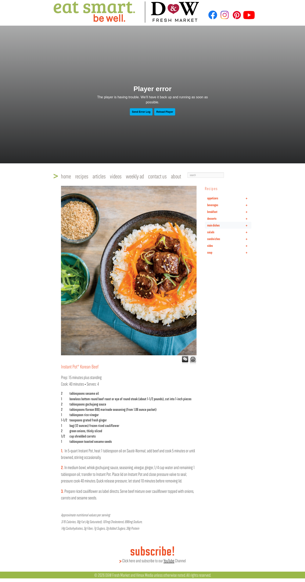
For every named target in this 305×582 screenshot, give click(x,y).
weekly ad (135, 176)
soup (229, 252)
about (176, 176)
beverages (229, 204)
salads (229, 232)
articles (99, 176)
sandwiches (229, 238)
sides (229, 245)
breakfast (229, 211)
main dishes (229, 225)
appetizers (229, 198)
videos (116, 176)
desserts (229, 218)
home (66, 176)
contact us (157, 176)
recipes (81, 176)
